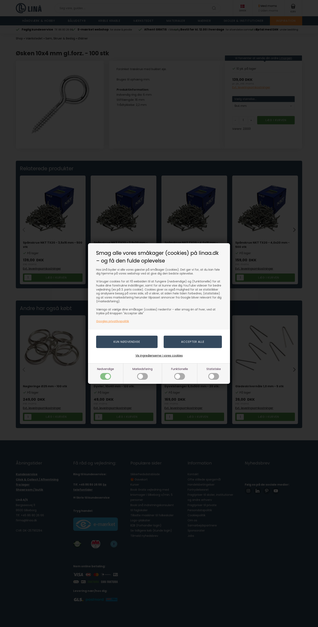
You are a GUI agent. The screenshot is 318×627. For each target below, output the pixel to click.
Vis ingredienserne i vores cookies (159, 356)
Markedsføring (142, 373)
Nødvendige (105, 373)
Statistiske (213, 373)
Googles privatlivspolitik (112, 321)
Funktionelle (179, 373)
